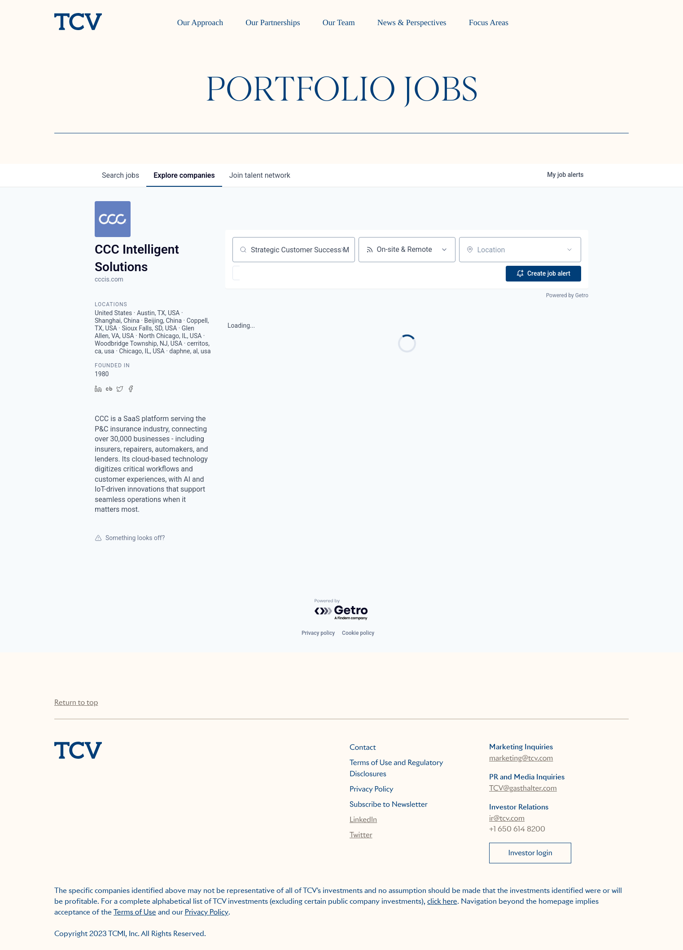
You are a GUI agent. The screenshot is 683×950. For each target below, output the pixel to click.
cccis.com (109, 279)
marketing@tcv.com (521, 758)
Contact (363, 747)
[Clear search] (343, 249)
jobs (120, 175)
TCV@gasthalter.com (523, 788)
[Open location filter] (569, 249)
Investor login (530, 853)
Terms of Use (135, 912)
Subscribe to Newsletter (389, 804)
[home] (78, 22)
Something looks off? (130, 537)
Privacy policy (318, 633)
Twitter (361, 835)
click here (442, 901)
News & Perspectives (412, 22)
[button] (262, 273)
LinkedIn (363, 819)
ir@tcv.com (507, 818)
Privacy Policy (372, 789)
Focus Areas (489, 22)
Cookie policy (358, 633)
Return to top (76, 702)
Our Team (339, 22)
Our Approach (200, 22)
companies (184, 175)
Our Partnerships (272, 22)
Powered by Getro (567, 295)
